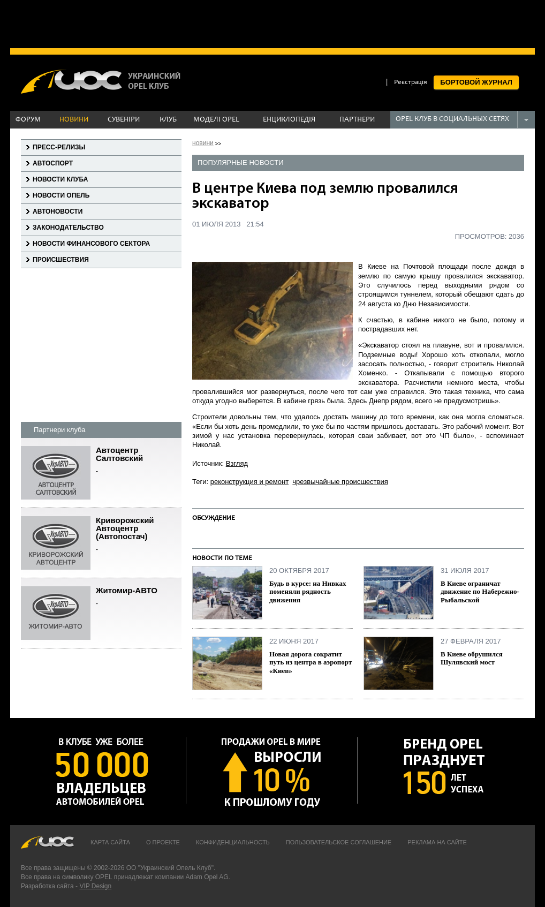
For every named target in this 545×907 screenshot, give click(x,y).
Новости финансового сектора (91, 243)
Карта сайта (110, 842)
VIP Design (95, 886)
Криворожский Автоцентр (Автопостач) (138, 535)
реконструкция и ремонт (249, 482)
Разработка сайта (47, 886)
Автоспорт (53, 163)
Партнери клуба (59, 430)
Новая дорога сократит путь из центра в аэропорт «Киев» (310, 662)
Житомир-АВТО (138, 597)
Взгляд (237, 463)
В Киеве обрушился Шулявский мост (472, 658)
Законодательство (68, 227)
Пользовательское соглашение (338, 842)
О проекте (163, 842)
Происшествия (61, 259)
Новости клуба (60, 179)
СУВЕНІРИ (124, 120)
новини (203, 143)
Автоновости (57, 211)
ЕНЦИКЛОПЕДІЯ (289, 120)
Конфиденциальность (233, 842)
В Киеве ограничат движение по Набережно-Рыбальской (480, 591)
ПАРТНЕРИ (357, 120)
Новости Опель (61, 195)
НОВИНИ (73, 120)
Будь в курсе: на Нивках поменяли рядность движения (307, 591)
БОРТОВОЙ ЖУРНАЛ (476, 82)
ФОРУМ (28, 120)
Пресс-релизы (59, 147)
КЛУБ (168, 120)
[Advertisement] (272, 24)
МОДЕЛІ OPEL (216, 120)
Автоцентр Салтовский (138, 461)
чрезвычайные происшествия (340, 482)
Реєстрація (410, 82)
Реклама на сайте (437, 842)
